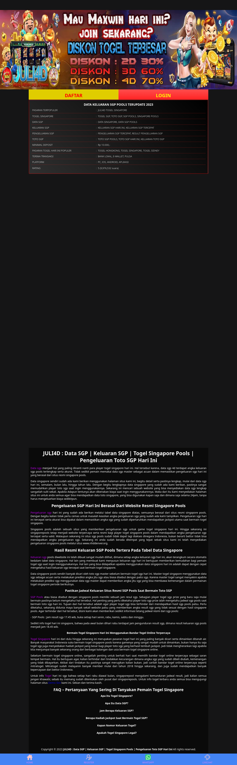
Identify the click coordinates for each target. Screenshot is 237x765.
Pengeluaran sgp (41, 512)
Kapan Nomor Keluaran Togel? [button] (116, 725)
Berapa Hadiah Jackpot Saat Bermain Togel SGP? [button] (117, 718)
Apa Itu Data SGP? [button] (116, 703)
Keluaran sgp (39, 557)
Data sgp (36, 468)
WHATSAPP (148, 759)
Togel (48, 675)
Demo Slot (54, 682)
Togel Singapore (40, 639)
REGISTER (89, 759)
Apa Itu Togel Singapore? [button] (117, 696)
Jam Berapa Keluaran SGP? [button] (117, 710)
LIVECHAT (207, 759)
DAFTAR (73, 95)
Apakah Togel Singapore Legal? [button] (117, 733)
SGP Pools (37, 597)
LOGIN (163, 95)
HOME (29, 759)
